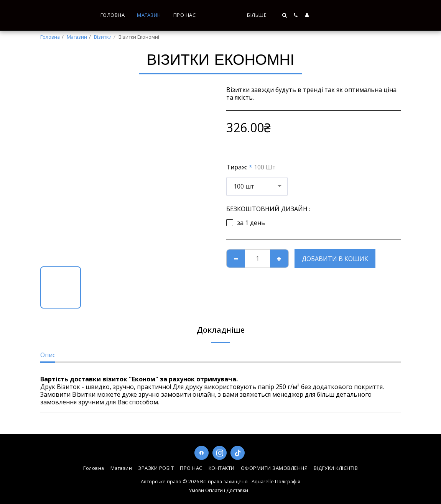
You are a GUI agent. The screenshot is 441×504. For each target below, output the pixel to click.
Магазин (77, 36)
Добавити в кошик (335, 258)
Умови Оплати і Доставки (218, 490)
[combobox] (257, 186)
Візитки (103, 36)
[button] (330, 15)
